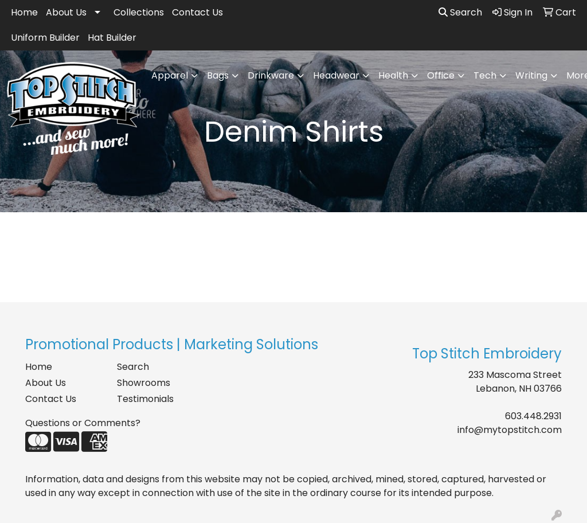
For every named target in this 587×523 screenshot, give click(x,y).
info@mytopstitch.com (509, 429)
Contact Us (197, 12)
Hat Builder (112, 37)
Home (24, 12)
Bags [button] (218, 75)
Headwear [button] (336, 75)
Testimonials (145, 398)
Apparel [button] (169, 75)
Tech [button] (484, 75)
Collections (139, 12)
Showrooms (143, 382)
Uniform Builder (45, 37)
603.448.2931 (533, 416)
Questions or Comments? (82, 423)
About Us (66, 12)
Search (460, 12)
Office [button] (441, 75)
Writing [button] (531, 75)
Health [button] (393, 75)
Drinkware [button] (271, 75)
